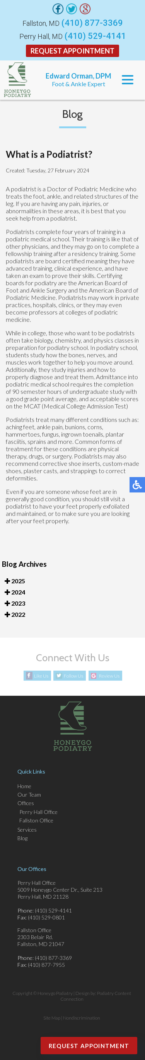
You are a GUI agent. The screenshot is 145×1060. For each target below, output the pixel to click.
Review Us (109, 676)
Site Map (51, 1018)
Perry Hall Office (38, 812)
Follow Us (73, 676)
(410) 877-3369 (92, 23)
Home (24, 786)
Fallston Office (36, 820)
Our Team (29, 794)
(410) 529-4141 (95, 36)
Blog (22, 838)
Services (27, 829)
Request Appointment (72, 51)
